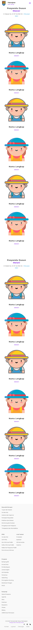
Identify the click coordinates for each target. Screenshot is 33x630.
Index (27, 626)
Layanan (13, 626)
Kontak (6, 626)
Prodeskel (19, 537)
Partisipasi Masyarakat (7, 517)
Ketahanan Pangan (7, 583)
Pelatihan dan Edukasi (7, 520)
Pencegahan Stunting (8, 580)
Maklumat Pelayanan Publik (9, 547)
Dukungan (21, 626)
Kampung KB (5, 561)
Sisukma (18, 545)
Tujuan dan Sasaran (7, 509)
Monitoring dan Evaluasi (8, 523)
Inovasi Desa (5, 564)
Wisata (3, 607)
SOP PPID (4, 539)
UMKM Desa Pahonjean (8, 612)
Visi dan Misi (5, 512)
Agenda (4, 597)
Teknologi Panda (20, 622)
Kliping (3, 610)
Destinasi (4, 602)
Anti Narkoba (5, 572)
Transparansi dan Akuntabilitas (10, 528)
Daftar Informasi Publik (8, 545)
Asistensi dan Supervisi (8, 515)
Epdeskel (18, 539)
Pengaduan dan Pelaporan (9, 525)
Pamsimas (4, 575)
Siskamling (4, 577)
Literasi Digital (5, 569)
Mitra (3, 599)
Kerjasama (4, 605)
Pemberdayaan (6, 567)
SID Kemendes (20, 542)
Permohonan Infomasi (8, 550)
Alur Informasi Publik (7, 542)
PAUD (3, 585)
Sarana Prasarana (6, 594)
